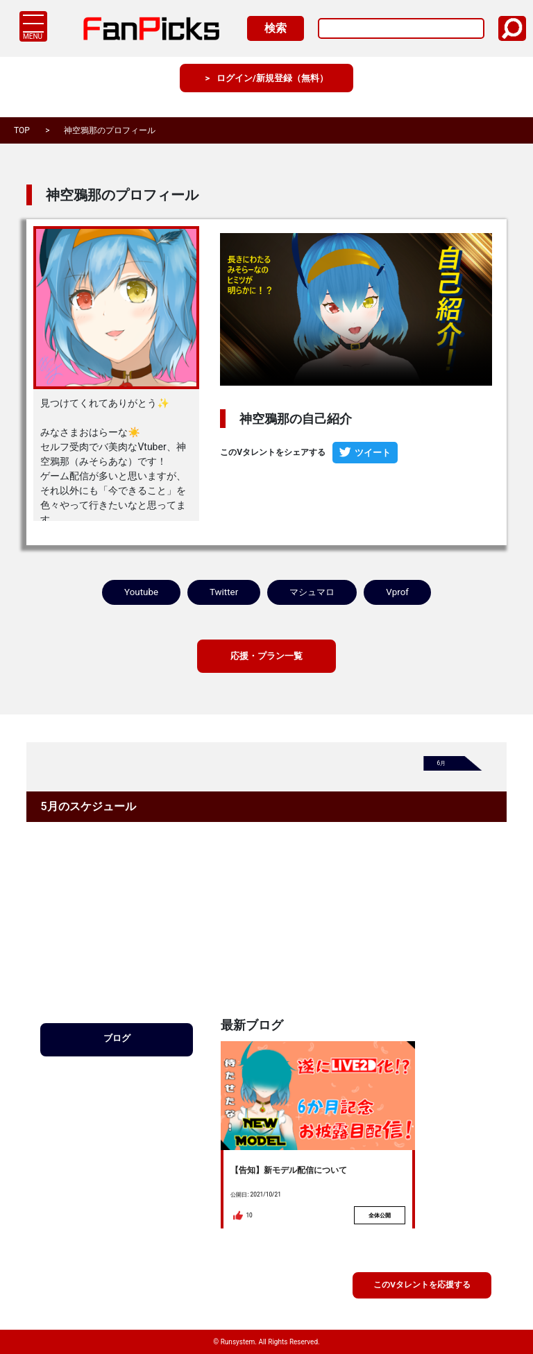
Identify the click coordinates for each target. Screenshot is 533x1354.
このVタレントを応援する (421, 1283)
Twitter (223, 593)
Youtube (141, 593)
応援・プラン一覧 (266, 660)
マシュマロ (312, 593)
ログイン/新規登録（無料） (272, 90)
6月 (442, 769)
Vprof (398, 593)
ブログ (116, 1046)
